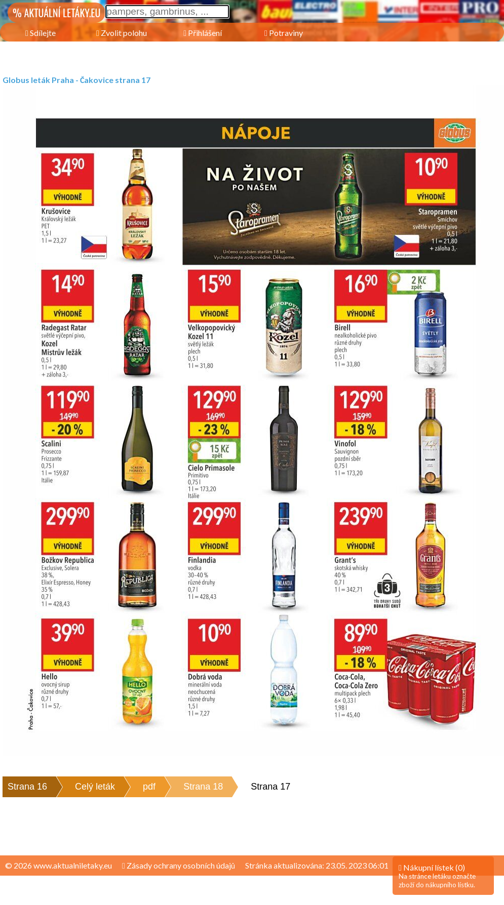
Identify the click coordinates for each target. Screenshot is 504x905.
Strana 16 (27, 786)
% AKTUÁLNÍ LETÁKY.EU (56, 12)
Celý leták (95, 786)
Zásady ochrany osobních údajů (178, 865)
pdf (149, 786)
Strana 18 (203, 786)
